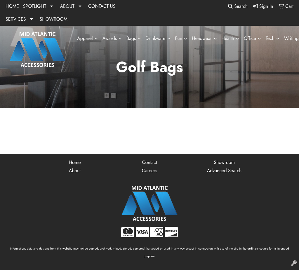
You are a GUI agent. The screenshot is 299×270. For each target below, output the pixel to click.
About (75, 170)
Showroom (224, 162)
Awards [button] (109, 38)
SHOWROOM (53, 19)
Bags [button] (131, 38)
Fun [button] (178, 38)
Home (75, 162)
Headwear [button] (202, 38)
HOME (12, 6)
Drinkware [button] (155, 38)
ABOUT (67, 6)
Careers (149, 170)
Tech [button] (270, 38)
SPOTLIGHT (34, 6)
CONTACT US (101, 6)
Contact (149, 162)
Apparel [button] (85, 38)
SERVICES (16, 19)
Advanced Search (224, 170)
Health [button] (228, 38)
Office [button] (250, 38)
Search (238, 6)
